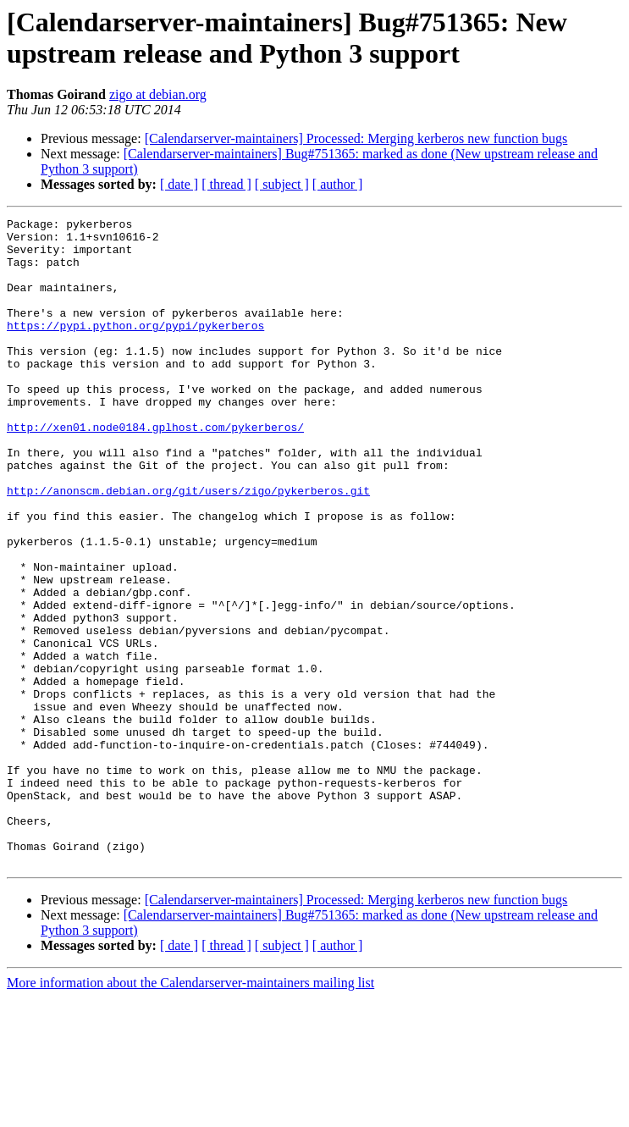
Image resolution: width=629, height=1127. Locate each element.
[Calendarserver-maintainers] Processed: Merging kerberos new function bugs (356, 138)
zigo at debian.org (158, 94)
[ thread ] (226, 184)
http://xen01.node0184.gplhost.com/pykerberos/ (155, 470)
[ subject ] (282, 184)
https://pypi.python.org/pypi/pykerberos (135, 348)
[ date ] (179, 184)
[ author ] (337, 184)
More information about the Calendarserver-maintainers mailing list (190, 1112)
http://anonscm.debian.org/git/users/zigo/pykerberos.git (188, 546)
